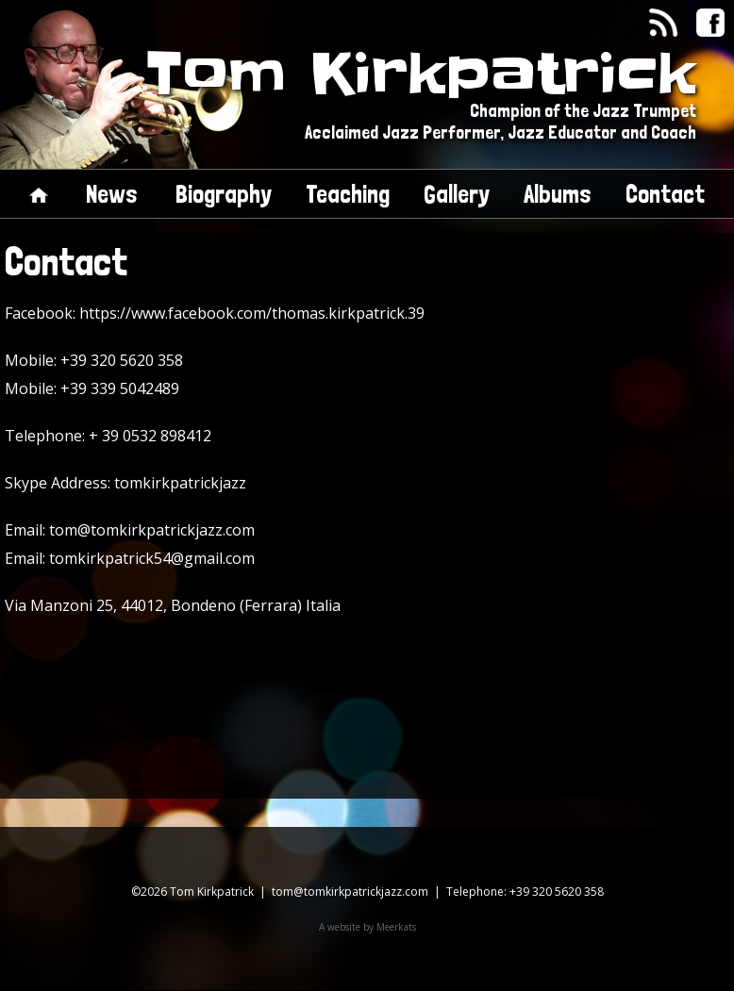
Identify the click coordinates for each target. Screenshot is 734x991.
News (112, 193)
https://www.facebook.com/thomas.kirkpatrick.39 (252, 313)
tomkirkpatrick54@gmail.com (152, 558)
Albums (558, 193)
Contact (665, 193)
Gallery (457, 193)
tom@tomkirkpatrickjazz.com (152, 530)
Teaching (348, 193)
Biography (223, 193)
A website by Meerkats (367, 926)
